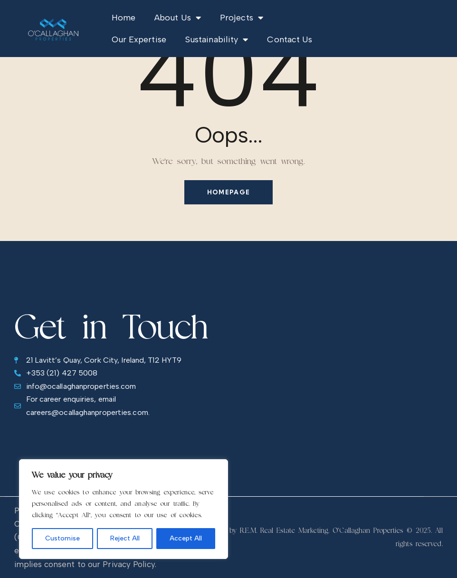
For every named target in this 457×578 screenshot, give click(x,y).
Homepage (228, 192)
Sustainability (216, 39)
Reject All (125, 538)
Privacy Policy (128, 564)
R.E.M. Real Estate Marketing (284, 530)
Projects (241, 18)
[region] (123, 509)
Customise (62, 538)
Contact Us (289, 39)
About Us (177, 18)
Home (123, 17)
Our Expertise (139, 39)
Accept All (186, 538)
